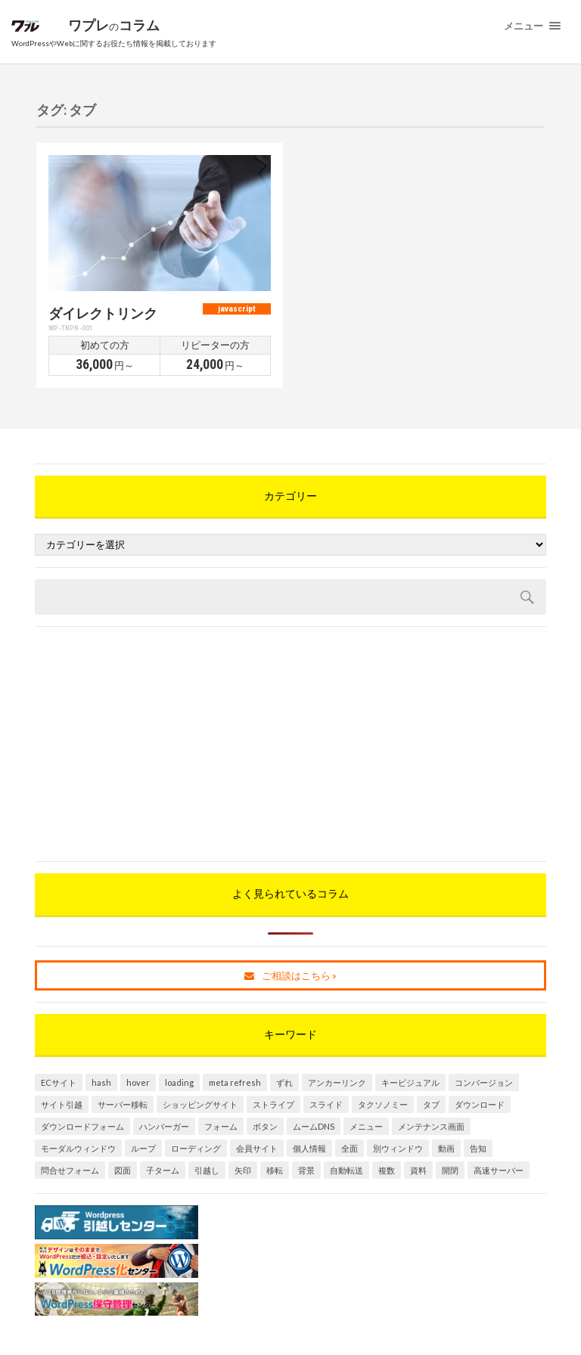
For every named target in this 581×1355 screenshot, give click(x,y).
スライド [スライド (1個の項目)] (326, 1104)
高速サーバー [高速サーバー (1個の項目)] (499, 1170)
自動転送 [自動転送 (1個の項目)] (346, 1170)
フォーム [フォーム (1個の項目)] (221, 1126)
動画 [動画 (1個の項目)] (446, 1148)
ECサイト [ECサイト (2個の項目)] (58, 1082)
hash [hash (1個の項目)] (101, 1082)
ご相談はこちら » (290, 975)
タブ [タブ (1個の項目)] (431, 1104)
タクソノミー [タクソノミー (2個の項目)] (383, 1104)
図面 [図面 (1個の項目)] (122, 1170)
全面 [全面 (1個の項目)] (349, 1148)
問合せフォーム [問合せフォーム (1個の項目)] (70, 1170)
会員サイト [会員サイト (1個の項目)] (257, 1148)
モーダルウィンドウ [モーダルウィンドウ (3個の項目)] (78, 1148)
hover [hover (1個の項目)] (138, 1082)
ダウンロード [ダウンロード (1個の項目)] (480, 1104)
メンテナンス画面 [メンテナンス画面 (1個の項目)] (431, 1126)
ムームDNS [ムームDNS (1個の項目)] (313, 1126)
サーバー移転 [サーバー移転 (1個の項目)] (123, 1104)
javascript (237, 309)
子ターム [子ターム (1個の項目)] (162, 1170)
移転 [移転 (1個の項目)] (274, 1170)
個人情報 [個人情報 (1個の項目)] (309, 1148)
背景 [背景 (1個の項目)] (306, 1170)
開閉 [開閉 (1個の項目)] (450, 1170)
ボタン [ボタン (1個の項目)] (265, 1126)
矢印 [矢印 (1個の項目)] (243, 1170)
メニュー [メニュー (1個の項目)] (366, 1126)
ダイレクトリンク (102, 313)
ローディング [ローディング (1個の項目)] (196, 1148)
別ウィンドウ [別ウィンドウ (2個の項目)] (398, 1148)
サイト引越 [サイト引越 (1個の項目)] (61, 1104)
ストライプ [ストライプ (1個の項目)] (273, 1104)
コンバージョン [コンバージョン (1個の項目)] (484, 1082)
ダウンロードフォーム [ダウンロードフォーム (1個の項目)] (82, 1126)
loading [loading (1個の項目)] (179, 1082)
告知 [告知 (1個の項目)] (478, 1148)
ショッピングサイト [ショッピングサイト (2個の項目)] (200, 1104)
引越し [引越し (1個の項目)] (206, 1170)
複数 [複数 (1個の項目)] (386, 1170)
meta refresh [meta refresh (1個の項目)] (235, 1082)
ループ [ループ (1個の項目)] (143, 1148)
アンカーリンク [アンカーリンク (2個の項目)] (337, 1082)
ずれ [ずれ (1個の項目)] (284, 1082)
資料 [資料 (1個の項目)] (418, 1170)
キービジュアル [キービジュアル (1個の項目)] (410, 1082)
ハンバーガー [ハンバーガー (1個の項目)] (164, 1126)
